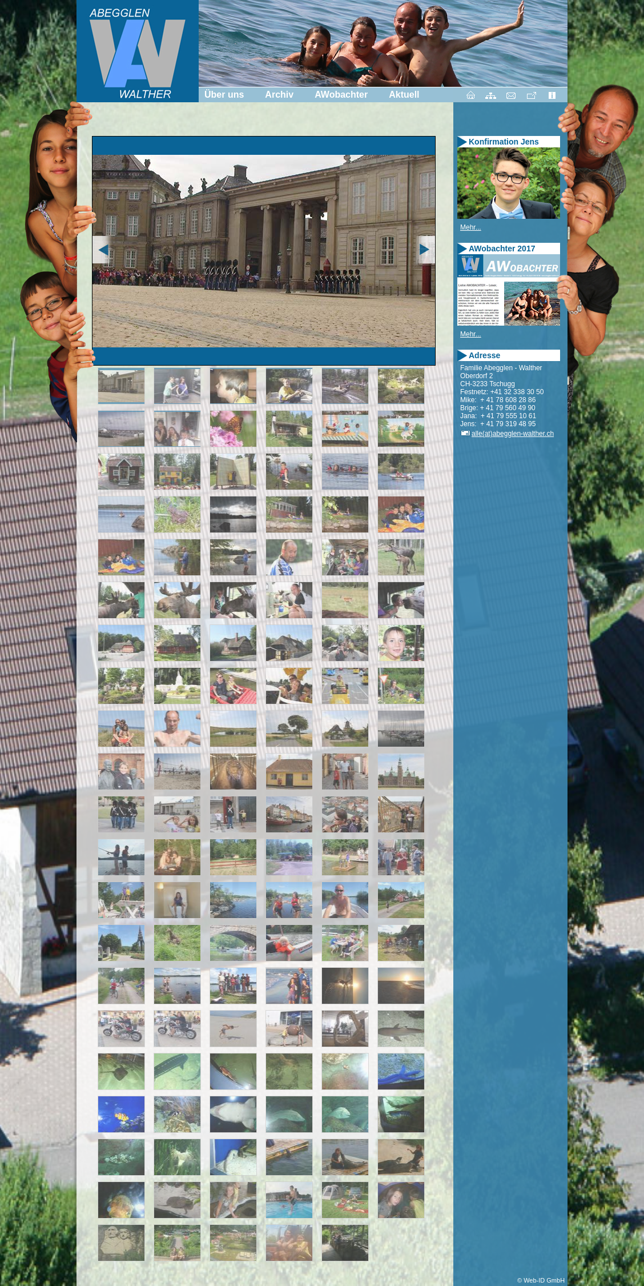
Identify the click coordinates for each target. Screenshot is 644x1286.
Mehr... (470, 227)
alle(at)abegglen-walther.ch (507, 434)
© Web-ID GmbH (541, 1280)
